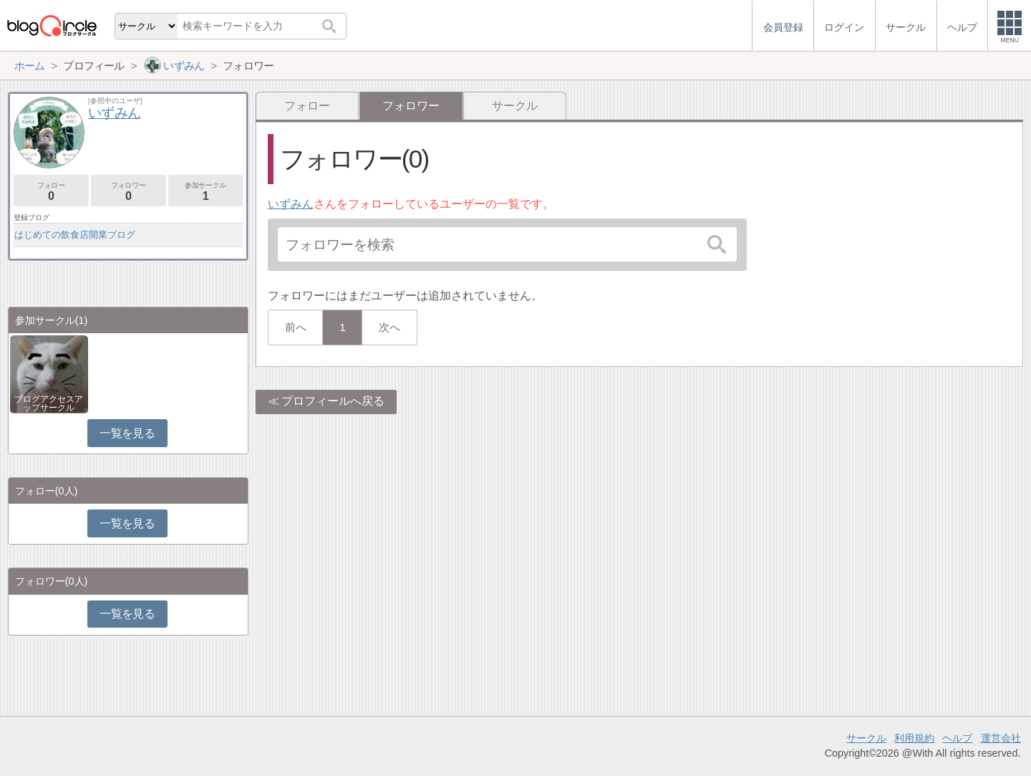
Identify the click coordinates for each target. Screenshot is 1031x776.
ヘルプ (957, 738)
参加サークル (205, 191)
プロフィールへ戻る (332, 401)
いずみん (291, 204)
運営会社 (1001, 738)
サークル (515, 106)
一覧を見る (127, 433)
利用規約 (914, 738)
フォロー (307, 106)
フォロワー (128, 191)
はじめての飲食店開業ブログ (74, 234)
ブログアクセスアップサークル (48, 403)
